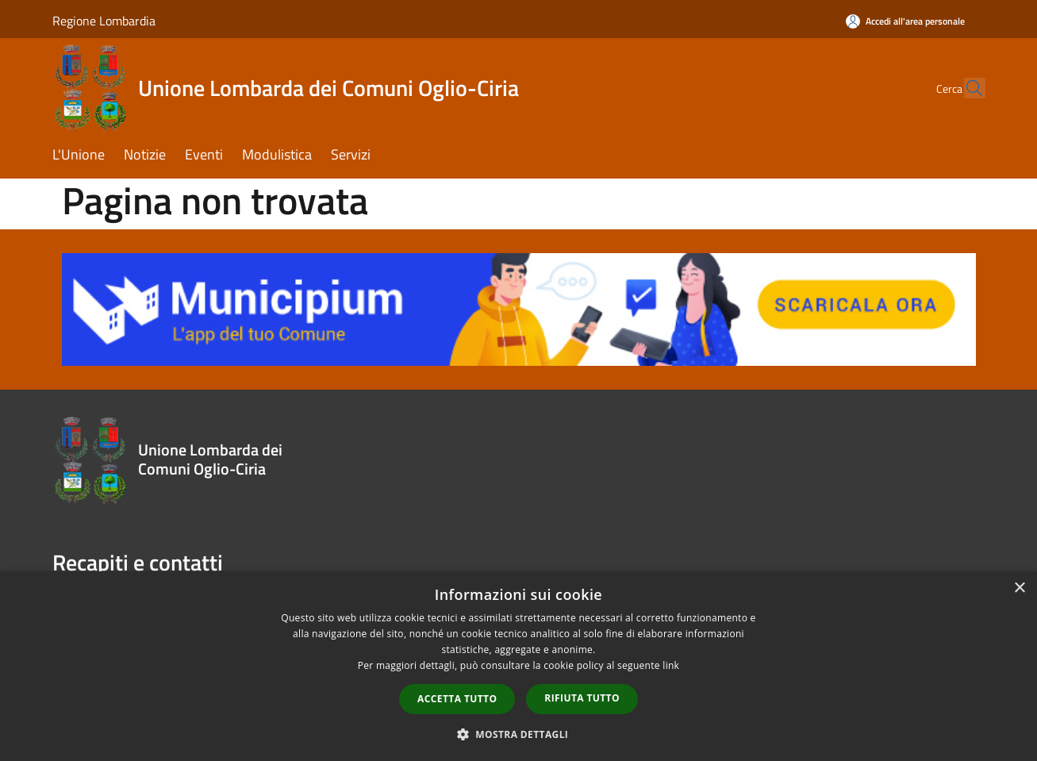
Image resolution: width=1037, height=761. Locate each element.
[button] (519, 734)
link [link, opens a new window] (671, 665)
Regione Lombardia (104, 20)
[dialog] (518, 666)
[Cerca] (966, 88)
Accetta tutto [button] (457, 698)
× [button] (1019, 588)
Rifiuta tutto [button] (582, 698)
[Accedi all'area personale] (905, 21)
